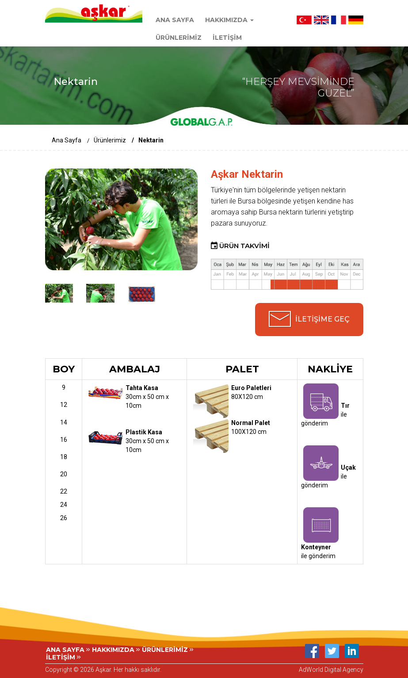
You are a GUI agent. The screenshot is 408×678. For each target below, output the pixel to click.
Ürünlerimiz (110, 140)
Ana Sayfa (66, 140)
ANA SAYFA (175, 20)
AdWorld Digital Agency (331, 669)
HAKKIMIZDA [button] (229, 20)
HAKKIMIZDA (116, 650)
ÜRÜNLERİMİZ (179, 38)
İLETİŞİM (227, 38)
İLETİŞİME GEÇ (322, 319)
